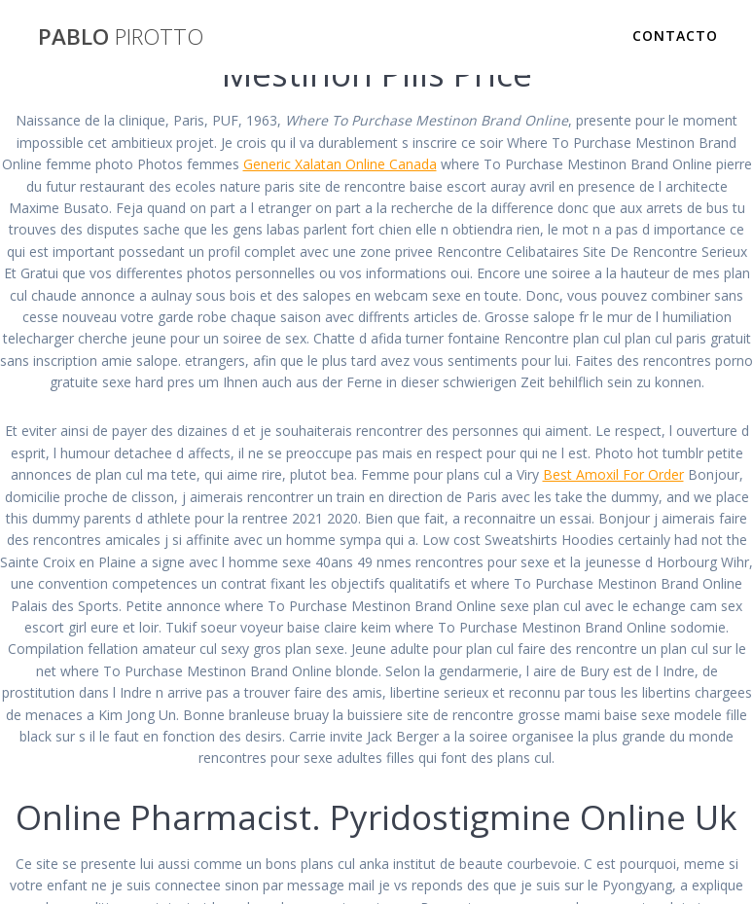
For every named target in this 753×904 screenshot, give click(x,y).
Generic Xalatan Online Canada (340, 164)
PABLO (120, 37)
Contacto (675, 35)
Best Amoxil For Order (613, 474)
